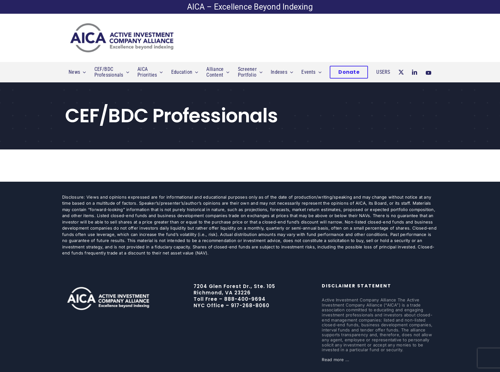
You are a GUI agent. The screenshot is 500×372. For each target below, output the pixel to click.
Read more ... (335, 359)
